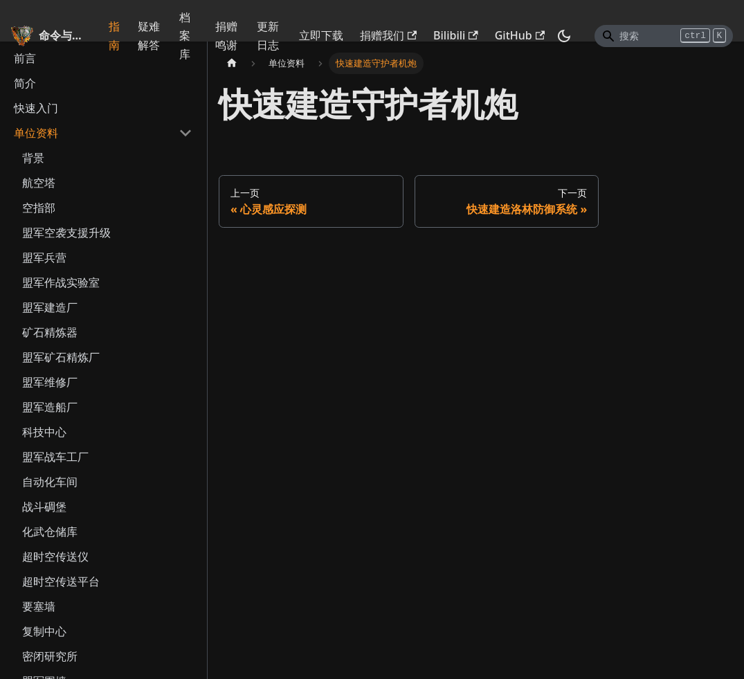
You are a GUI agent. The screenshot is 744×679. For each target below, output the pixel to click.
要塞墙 (38, 606)
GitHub (520, 35)
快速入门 (36, 108)
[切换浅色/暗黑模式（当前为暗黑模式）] (564, 36)
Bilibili (455, 35)
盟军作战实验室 (61, 282)
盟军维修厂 (50, 382)
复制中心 (44, 631)
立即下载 (321, 35)
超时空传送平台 (61, 581)
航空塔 (38, 182)
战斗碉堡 (44, 506)
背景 (33, 157)
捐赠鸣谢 (226, 35)
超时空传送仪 (55, 556)
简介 (25, 83)
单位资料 (36, 133)
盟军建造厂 (50, 307)
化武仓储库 (50, 531)
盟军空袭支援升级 (66, 232)
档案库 (184, 36)
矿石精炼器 (50, 332)
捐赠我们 (388, 35)
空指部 (38, 207)
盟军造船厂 (50, 407)
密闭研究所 (50, 656)
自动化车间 (50, 481)
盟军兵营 (44, 257)
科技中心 (44, 432)
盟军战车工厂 (55, 456)
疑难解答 (149, 35)
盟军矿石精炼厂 (61, 357)
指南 (114, 35)
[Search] (664, 36)
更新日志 (268, 35)
